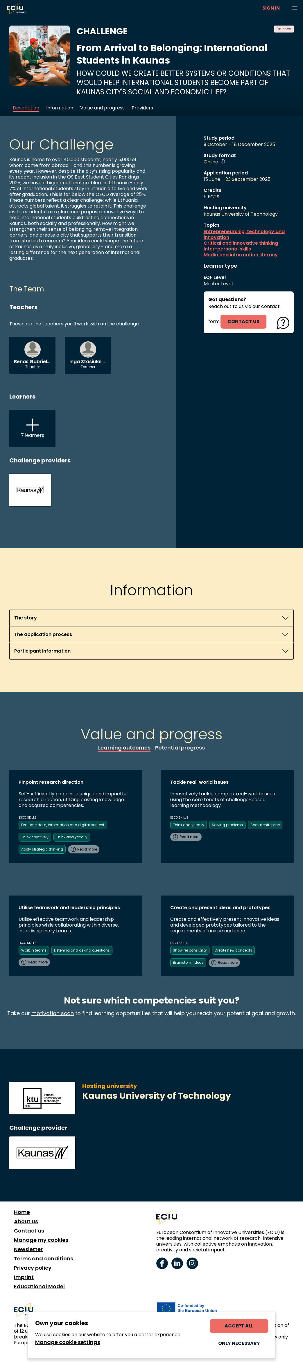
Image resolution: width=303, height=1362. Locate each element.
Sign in (271, 8)
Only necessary (239, 1343)
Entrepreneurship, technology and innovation (244, 234)
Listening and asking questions (82, 950)
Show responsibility (190, 950)
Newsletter (28, 1249)
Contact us (29, 1230)
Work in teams (33, 950)
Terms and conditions (43, 1258)
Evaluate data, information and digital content (62, 824)
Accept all (239, 1326)
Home (22, 1212)
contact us (243, 321)
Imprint (24, 1277)
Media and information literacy (241, 255)
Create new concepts (233, 950)
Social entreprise (265, 824)
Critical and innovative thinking (241, 243)
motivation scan (52, 1013)
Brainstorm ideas (188, 962)
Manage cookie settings (67, 1342)
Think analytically (71, 837)
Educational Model (39, 1286)
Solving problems (227, 824)
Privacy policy (32, 1267)
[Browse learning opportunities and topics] (295, 8)
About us (26, 1221)
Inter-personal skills (227, 249)
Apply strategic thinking (42, 849)
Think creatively (35, 837)
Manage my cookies (41, 1240)
